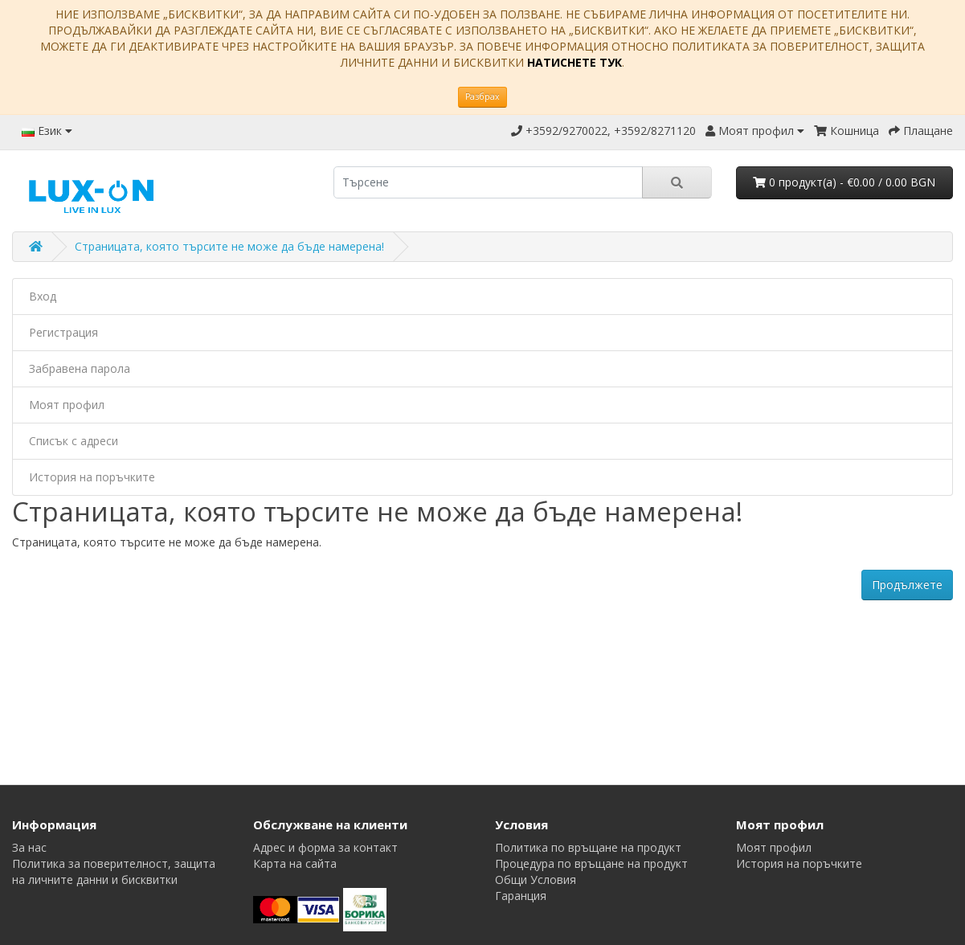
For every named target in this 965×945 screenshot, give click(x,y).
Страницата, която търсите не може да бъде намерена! (229, 246)
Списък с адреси (73, 440)
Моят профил (66, 404)
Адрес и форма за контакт (325, 847)
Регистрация (63, 332)
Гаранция (520, 895)
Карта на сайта (295, 863)
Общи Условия (535, 879)
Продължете (907, 584)
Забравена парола (79, 368)
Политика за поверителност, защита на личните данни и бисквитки (113, 871)
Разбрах (482, 96)
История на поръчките (92, 477)
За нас (29, 847)
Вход (42, 296)
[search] (487, 182)
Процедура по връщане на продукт (591, 863)
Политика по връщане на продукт (588, 847)
